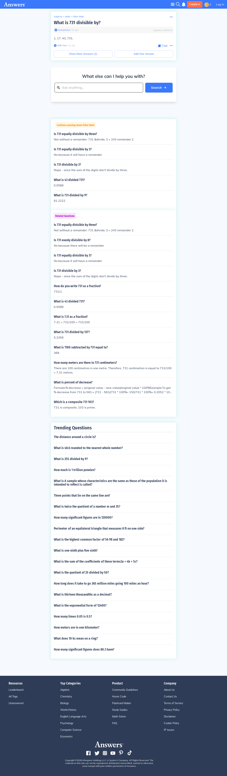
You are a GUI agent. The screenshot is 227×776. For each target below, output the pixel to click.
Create (194, 4)
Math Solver (119, 716)
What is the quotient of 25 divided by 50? (81, 572)
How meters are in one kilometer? (76, 627)
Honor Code (119, 696)
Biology (64, 703)
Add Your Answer (144, 54)
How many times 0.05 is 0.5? (73, 616)
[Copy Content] (163, 46)
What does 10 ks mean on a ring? (76, 638)
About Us (169, 689)
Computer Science (71, 729)
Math (67, 16)
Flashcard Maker (121, 703)
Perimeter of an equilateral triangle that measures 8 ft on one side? (99, 528)
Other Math (78, 16)
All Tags (13, 696)
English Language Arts (73, 716)
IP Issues (169, 729)
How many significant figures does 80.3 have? (84, 649)
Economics (66, 736)
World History (68, 709)
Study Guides (119, 709)
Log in (220, 4)
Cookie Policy (171, 723)
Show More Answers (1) (83, 54)
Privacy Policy (171, 709)
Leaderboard (16, 689)
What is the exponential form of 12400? (80, 605)
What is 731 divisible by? (77, 22)
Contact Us (170, 696)
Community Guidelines (125, 689)
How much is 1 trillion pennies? (74, 470)
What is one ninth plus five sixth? (76, 550)
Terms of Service (173, 703)
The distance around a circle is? (75, 437)
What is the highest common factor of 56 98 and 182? (89, 539)
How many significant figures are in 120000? (83, 517)
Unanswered (16, 703)
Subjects (58, 16)
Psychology (66, 723)
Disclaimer (170, 716)
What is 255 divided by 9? (71, 459)
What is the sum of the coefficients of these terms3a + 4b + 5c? (96, 561)
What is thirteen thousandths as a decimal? (83, 594)
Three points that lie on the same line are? (82, 496)
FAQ (114, 723)
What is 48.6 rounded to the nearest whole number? (88, 448)
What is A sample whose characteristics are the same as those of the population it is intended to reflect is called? (110, 483)
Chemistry (66, 696)
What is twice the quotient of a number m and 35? (87, 507)
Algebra (64, 689)
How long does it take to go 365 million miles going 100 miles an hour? (101, 583)
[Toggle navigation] (172, 4)
